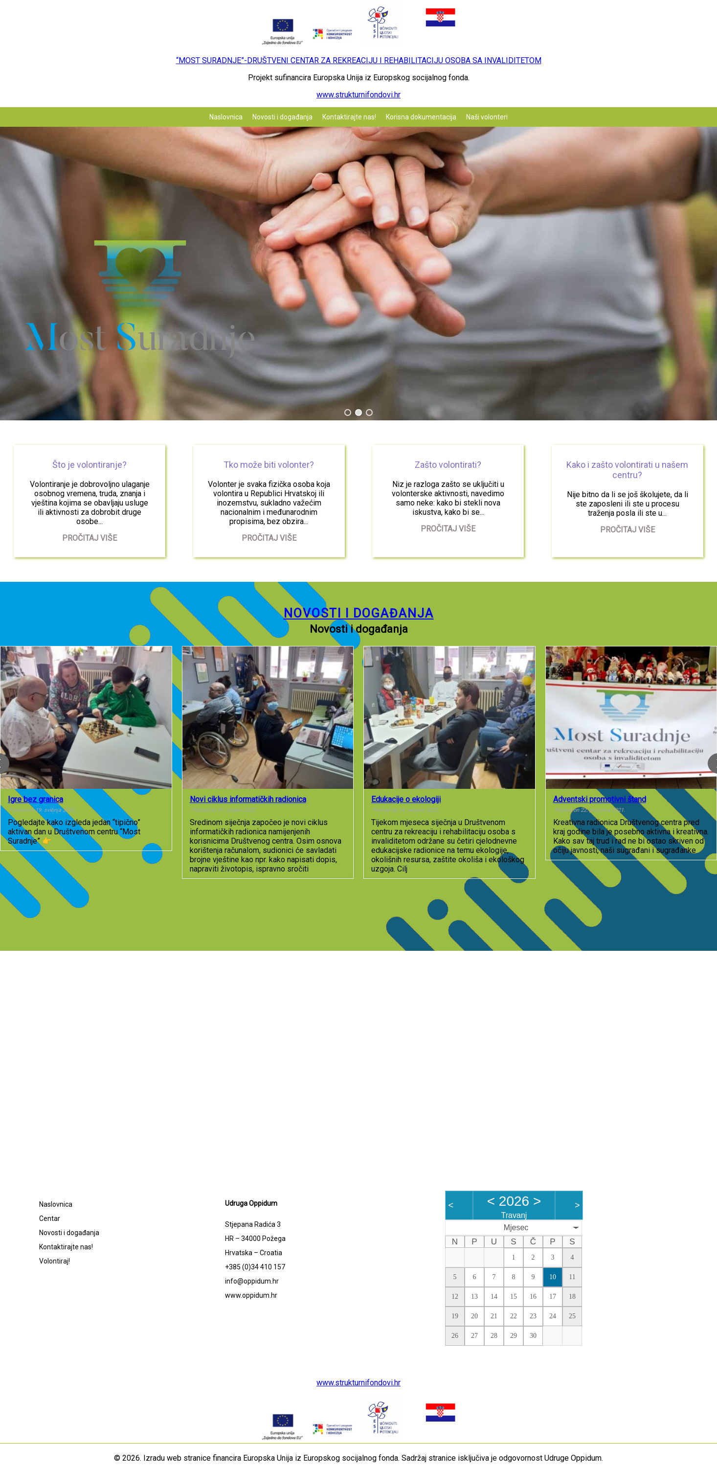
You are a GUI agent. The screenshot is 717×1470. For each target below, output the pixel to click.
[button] (347, 412)
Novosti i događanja (282, 117)
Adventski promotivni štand (599, 799)
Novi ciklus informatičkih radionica (248, 799)
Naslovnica (226, 117)
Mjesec (516, 1227)
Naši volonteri (487, 117)
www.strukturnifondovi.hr (358, 94)
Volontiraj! (54, 1261)
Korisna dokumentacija (421, 117)
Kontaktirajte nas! (349, 117)
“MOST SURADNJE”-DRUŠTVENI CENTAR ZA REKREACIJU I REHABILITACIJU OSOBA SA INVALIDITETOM (358, 60)
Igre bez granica (35, 799)
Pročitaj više (89, 538)
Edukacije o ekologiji (406, 799)
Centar (49, 1218)
